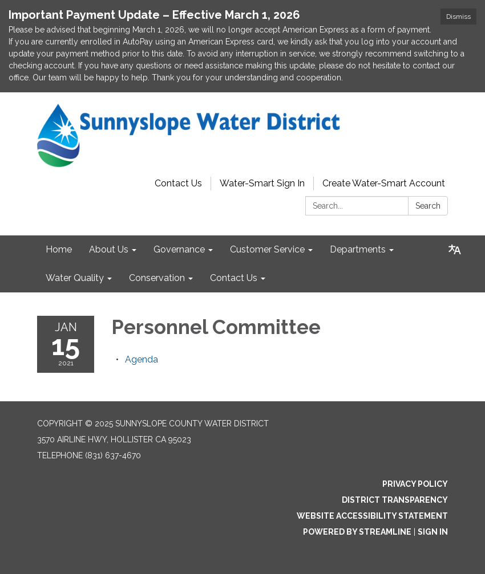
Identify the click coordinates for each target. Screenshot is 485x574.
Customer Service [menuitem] (267, 249)
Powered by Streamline (357, 531)
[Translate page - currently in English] (455, 249)
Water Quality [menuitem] (75, 277)
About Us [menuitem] (108, 249)
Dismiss (458, 17)
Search (427, 205)
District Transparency (395, 499)
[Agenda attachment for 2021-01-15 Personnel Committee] (141, 359)
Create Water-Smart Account (383, 183)
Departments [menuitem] (358, 249)
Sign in (433, 531)
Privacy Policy (415, 483)
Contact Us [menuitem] (233, 277)
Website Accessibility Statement (372, 515)
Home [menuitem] (59, 249)
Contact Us (178, 183)
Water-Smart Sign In (262, 183)
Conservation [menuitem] (157, 277)
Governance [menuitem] (179, 249)
